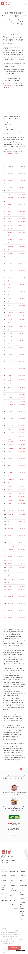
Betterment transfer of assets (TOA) (11, 934)
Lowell (9, 375)
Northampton (11, 444)
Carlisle (9, 260)
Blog (21, 880)
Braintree (10, 232)
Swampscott (11, 531)
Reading (10, 482)
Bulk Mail (3, 883)
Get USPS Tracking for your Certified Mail (12, 938)
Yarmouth (10, 617)
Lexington (10, 361)
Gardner (10, 319)
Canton (9, 256)
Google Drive (13, 888)
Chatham (10, 263)
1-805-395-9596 (7, 862)
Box (11, 893)
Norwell (9, 455)
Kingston (10, 354)
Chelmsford (10, 267)
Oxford (9, 462)
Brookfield (10, 246)
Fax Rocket (23, 898)
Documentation (14, 908)
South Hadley (11, 514)
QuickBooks (13, 885)
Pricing (3, 885)
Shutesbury (10, 510)
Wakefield (10, 553)
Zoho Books (13, 898)
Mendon (10, 397)
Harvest (12, 895)
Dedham (10, 284)
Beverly (9, 211)
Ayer (9, 194)
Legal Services (5, 900)
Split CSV (22, 915)
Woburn (10, 610)
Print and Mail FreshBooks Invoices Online (13, 939)
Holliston (10, 343)
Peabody (10, 469)
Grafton (9, 329)
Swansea (10, 535)
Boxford (10, 228)
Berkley (9, 207)
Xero (11, 878)
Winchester (10, 603)
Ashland (10, 187)
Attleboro (10, 190)
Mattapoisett (11, 390)
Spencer (10, 521)
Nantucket (10, 411)
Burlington (10, 249)
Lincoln (9, 365)
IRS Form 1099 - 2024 (7, 943)
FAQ (2, 889)
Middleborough (11, 404)
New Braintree (11, 422)
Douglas (10, 287)
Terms (25, 885)
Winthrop (10, 607)
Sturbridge (10, 528)
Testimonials (23, 875)
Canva (11, 880)
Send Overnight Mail (22, 902)
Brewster (10, 235)
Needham (10, 415)
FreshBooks (13, 875)
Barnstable (10, 197)
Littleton (10, 368)
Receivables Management (8, 941)
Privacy (22, 885)
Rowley (9, 493)
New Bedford (11, 418)
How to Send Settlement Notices (10, 936)
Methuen (10, 401)
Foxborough (10, 312)
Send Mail (3, 875)
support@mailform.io (10, 860)
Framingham (10, 315)
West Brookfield (11, 579)
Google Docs (13, 890)
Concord (10, 277)
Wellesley (10, 567)
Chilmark (10, 274)
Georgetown (11, 322)
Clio (11, 883)
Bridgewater (10, 239)
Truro (9, 542)
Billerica (9, 214)
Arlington (10, 180)
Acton (9, 170)
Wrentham (10, 614)
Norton (9, 451)
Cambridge (10, 253)
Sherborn (10, 507)
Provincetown (11, 479)
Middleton (10, 408)
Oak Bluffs (10, 458)
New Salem (10, 425)
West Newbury (11, 582)
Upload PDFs (14, 947)
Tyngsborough (11, 546)
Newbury (10, 429)
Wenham (10, 570)
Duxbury (10, 294)
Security (22, 890)
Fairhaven (10, 308)
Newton (9, 436)
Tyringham (10, 549)
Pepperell (10, 472)
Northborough (11, 448)
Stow (9, 524)
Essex (9, 305)
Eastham (10, 298)
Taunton (10, 539)
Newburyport (11, 432)
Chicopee (10, 270)
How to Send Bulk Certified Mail (10, 932)
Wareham (10, 560)
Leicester (10, 358)
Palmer (9, 465)
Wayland (10, 563)
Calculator (4, 887)
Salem (9, 496)
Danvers (10, 280)
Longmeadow (11, 372)
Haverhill (10, 336)
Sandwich (10, 500)
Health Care (4, 898)
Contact (22, 888)
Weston (9, 589)
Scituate (10, 503)
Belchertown (11, 201)
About (21, 878)
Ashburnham (11, 183)
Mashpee (10, 387)
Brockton (10, 242)
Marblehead (10, 383)
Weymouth (10, 596)
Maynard (10, 394)
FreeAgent (12, 900)
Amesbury (10, 173)
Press (21, 883)
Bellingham (10, 204)
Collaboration (4, 878)
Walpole (10, 556)
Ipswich (9, 350)
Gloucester (10, 326)
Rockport (10, 489)
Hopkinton (10, 347)
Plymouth (10, 475)
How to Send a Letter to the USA (10, 930)
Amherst (10, 177)
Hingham (10, 340)
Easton (9, 301)
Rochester (10, 486)
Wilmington (10, 600)
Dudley (9, 291)
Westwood (10, 593)
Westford (10, 586)
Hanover (10, 333)
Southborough (11, 517)
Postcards (3, 880)
